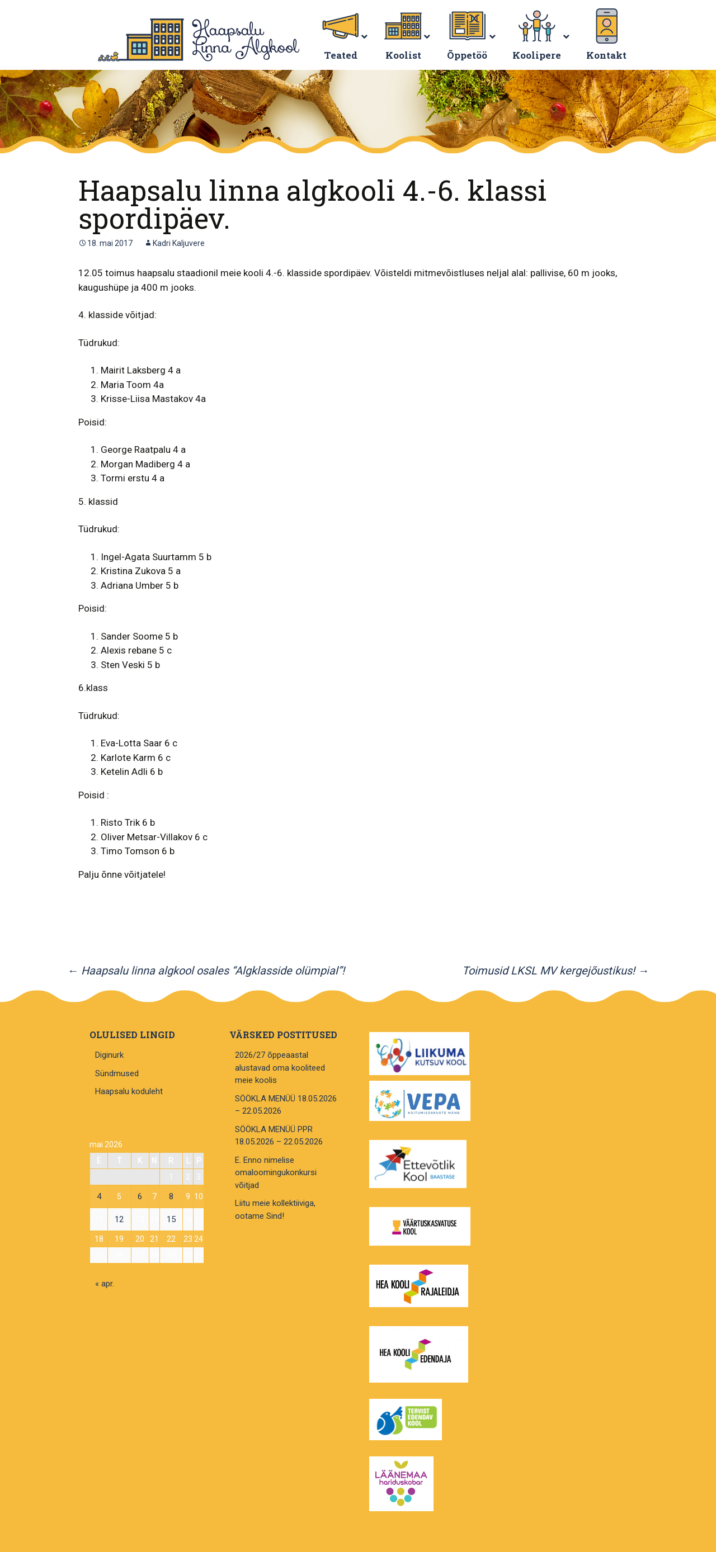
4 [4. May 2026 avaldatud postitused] (99, 1196)
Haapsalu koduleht (129, 1091)
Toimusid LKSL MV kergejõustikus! (555, 970)
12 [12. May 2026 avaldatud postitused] (119, 1219)
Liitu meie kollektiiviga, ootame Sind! (275, 1209)
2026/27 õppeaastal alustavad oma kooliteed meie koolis (280, 1067)
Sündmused (117, 1073)
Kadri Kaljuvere (179, 243)
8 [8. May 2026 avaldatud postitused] (171, 1196)
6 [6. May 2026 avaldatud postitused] (140, 1196)
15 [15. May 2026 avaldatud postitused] (171, 1219)
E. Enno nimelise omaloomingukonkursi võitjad (276, 1172)
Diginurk (109, 1055)
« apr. (104, 1284)
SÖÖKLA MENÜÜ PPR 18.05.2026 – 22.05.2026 (279, 1135)
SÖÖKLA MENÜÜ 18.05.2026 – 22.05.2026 (286, 1105)
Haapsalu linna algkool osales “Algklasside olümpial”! (206, 970)
